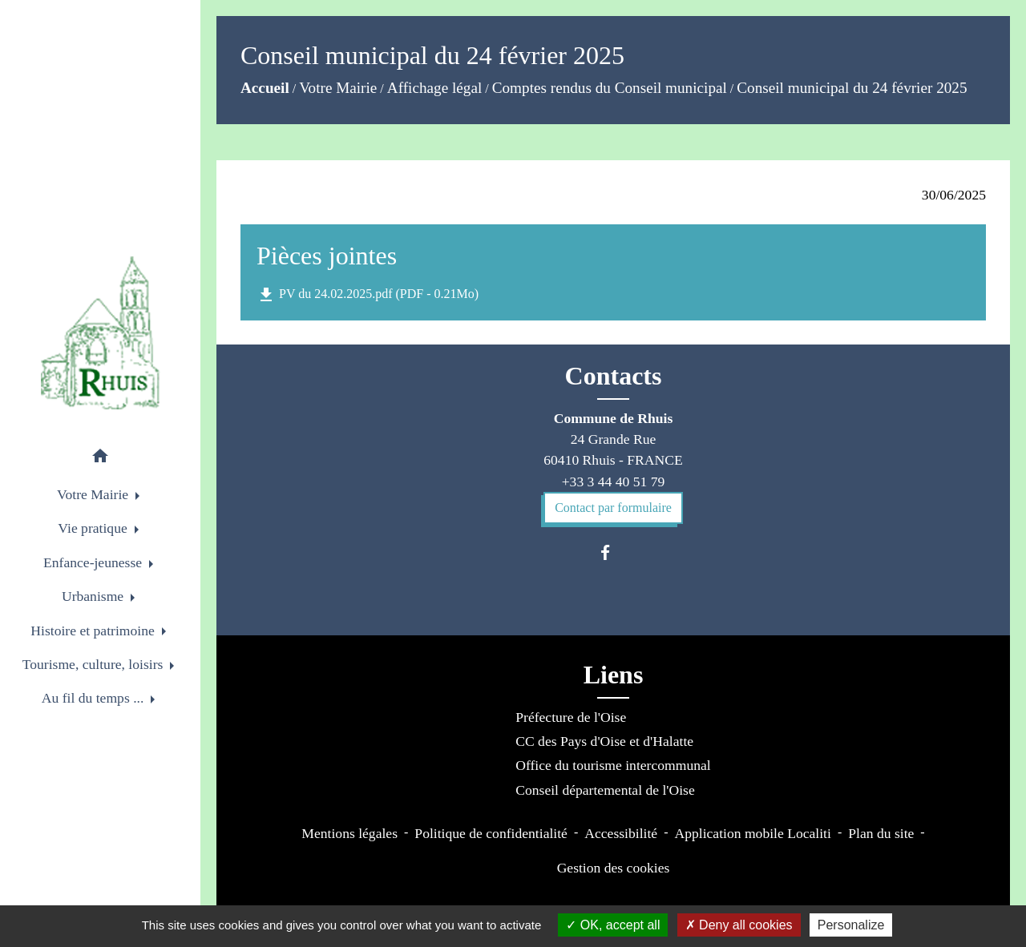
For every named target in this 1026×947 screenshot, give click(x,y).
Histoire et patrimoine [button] (94, 631)
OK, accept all (613, 925)
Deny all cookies (739, 925)
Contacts (613, 375)
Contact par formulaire (613, 507)
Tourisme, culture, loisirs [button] (94, 664)
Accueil (264, 87)
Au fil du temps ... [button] (94, 698)
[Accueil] (100, 333)
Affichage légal (434, 87)
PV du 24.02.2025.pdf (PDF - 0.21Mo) (367, 294)
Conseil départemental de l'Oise (605, 790)
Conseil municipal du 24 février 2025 (852, 87)
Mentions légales (349, 833)
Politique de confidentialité (491, 833)
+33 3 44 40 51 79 (613, 482)
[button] (100, 459)
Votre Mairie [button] (94, 494)
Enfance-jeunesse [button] (94, 562)
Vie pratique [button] (94, 528)
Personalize (851, 925)
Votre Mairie (338, 87)
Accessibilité (620, 833)
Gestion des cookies (613, 868)
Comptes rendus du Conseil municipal (609, 87)
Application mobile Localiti (752, 833)
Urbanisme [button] (94, 596)
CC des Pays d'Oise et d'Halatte (604, 741)
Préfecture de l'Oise (570, 717)
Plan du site (881, 833)
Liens (614, 674)
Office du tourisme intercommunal (612, 765)
